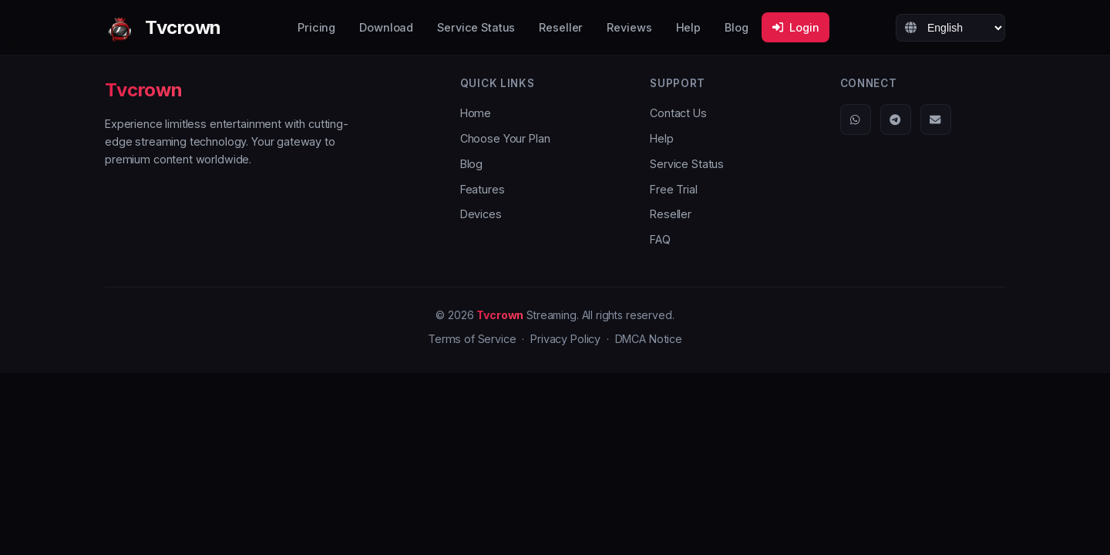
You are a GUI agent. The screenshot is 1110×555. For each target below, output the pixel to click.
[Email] (935, 119)
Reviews (629, 27)
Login (795, 27)
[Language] (950, 28)
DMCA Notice (648, 338)
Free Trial (674, 189)
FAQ (660, 239)
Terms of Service (472, 338)
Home (475, 112)
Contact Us (678, 112)
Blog (736, 27)
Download (386, 27)
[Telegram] (895, 119)
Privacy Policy (565, 338)
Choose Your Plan (505, 138)
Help (688, 27)
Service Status (476, 27)
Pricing (316, 27)
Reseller (561, 27)
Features (482, 189)
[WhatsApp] (855, 119)
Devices (481, 213)
